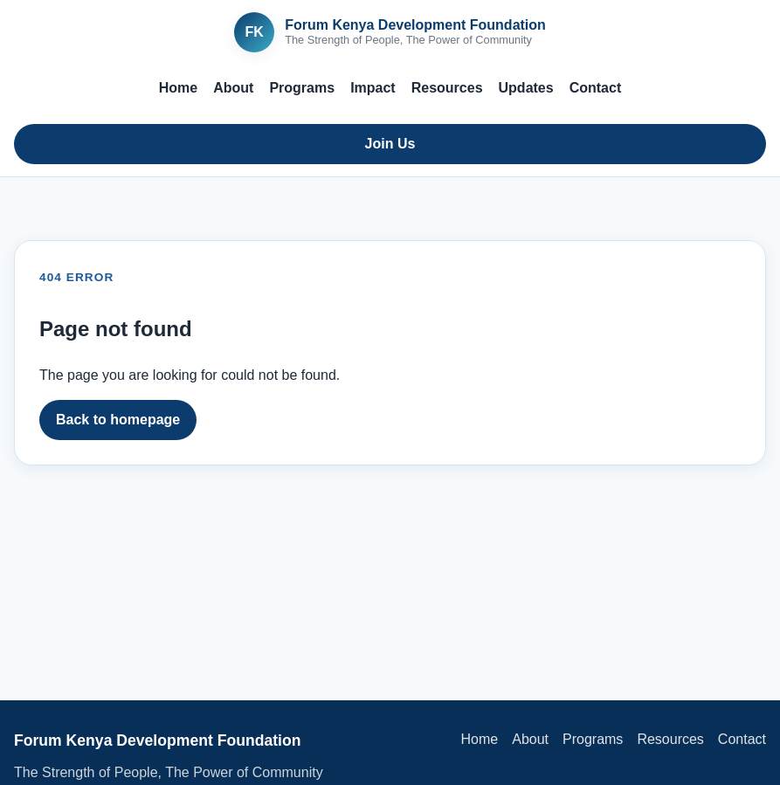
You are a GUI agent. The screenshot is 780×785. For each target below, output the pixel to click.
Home (178, 87)
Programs (302, 87)
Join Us (390, 143)
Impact (373, 87)
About (233, 87)
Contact (595, 87)
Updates (526, 87)
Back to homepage (118, 419)
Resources (447, 87)
